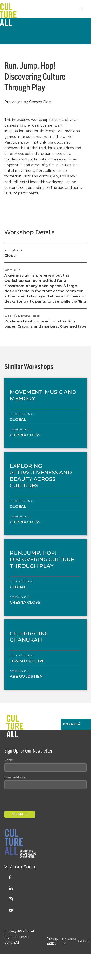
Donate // (71, 724)
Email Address (14, 777)
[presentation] (37, 800)
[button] (80, 9)
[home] (8, 9)
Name (8, 760)
